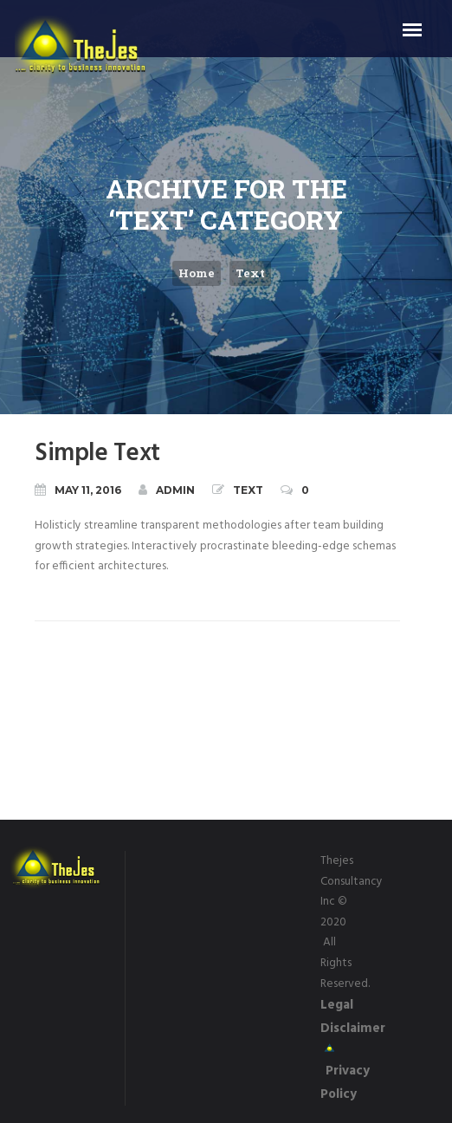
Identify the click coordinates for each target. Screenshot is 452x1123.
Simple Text (97, 453)
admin (167, 489)
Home (196, 273)
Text (250, 273)
